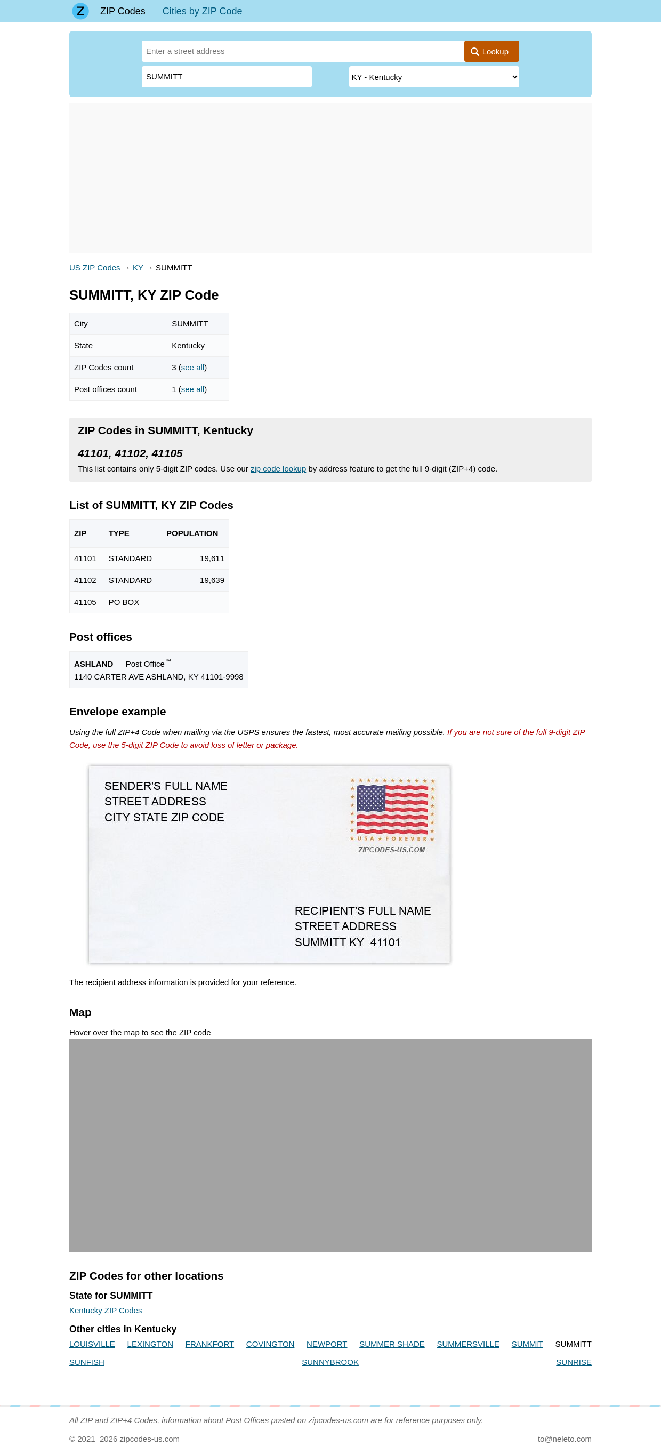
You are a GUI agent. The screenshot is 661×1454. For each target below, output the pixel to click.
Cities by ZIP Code (203, 11)
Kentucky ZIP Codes (105, 1310)
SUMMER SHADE (392, 1343)
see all (192, 367)
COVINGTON (270, 1343)
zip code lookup (278, 468)
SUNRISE (574, 1362)
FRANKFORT (210, 1343)
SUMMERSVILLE (468, 1343)
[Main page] (80, 11)
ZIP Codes (123, 11)
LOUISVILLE (92, 1343)
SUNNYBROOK (330, 1362)
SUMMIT (527, 1343)
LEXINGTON (150, 1343)
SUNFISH (86, 1362)
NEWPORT (327, 1343)
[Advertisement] (330, 178)
